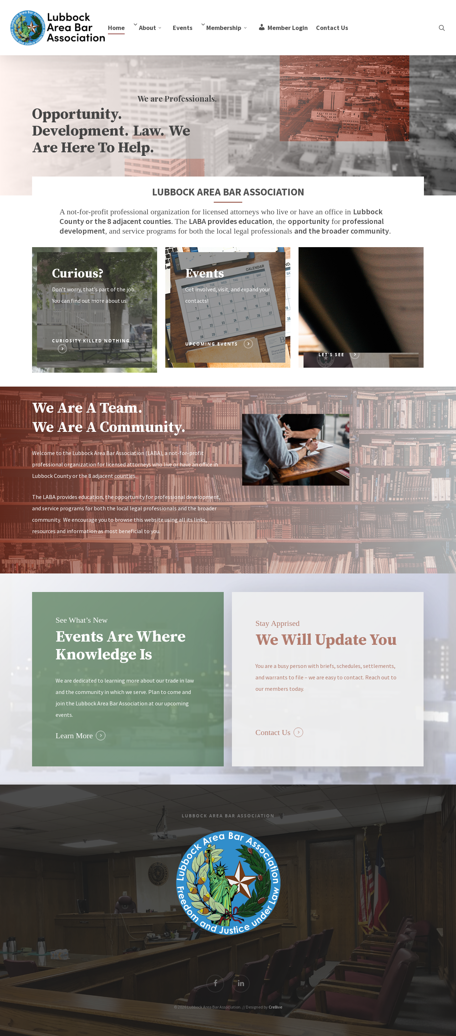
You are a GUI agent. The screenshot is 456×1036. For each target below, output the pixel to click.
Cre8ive (275, 1007)
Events (182, 28)
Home (116, 28)
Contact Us (332, 28)
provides (222, 221)
